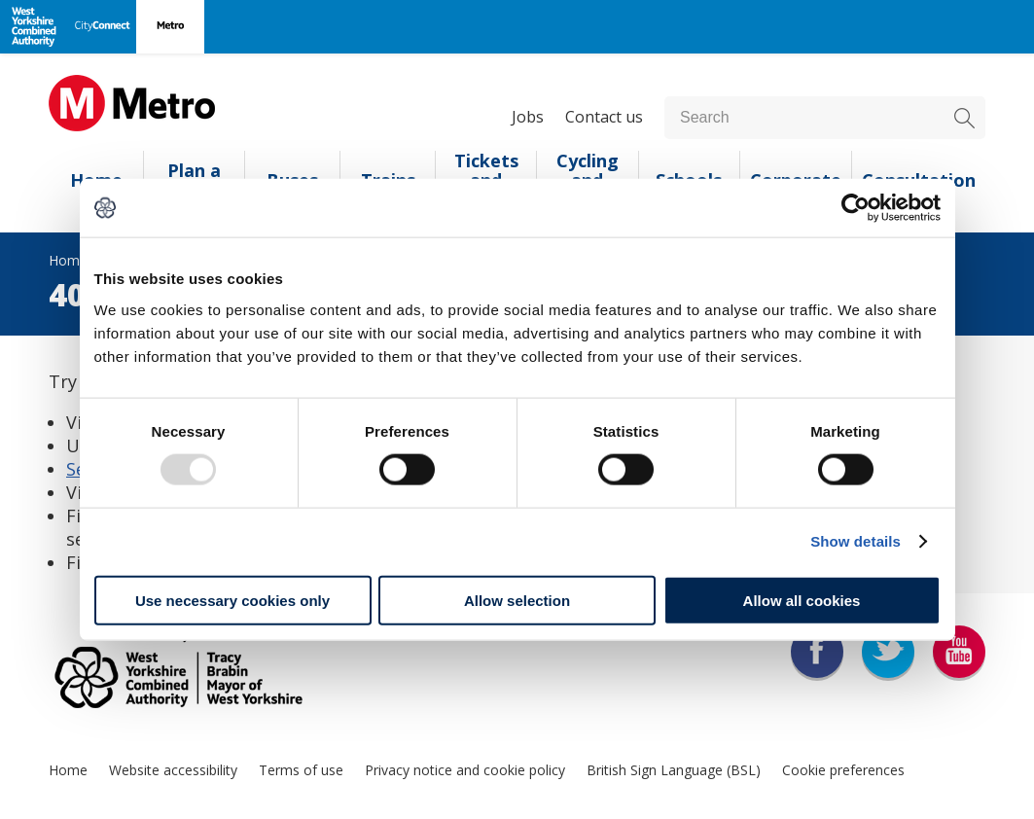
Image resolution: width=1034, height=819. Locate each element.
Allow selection (517, 599)
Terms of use (301, 770)
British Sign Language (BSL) (674, 770)
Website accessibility (173, 770)
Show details (855, 541)
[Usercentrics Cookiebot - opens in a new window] (855, 208)
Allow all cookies (802, 599)
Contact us (604, 116)
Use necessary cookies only (232, 599)
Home (68, 770)
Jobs (528, 116)
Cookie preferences (843, 770)
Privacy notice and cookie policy (465, 770)
